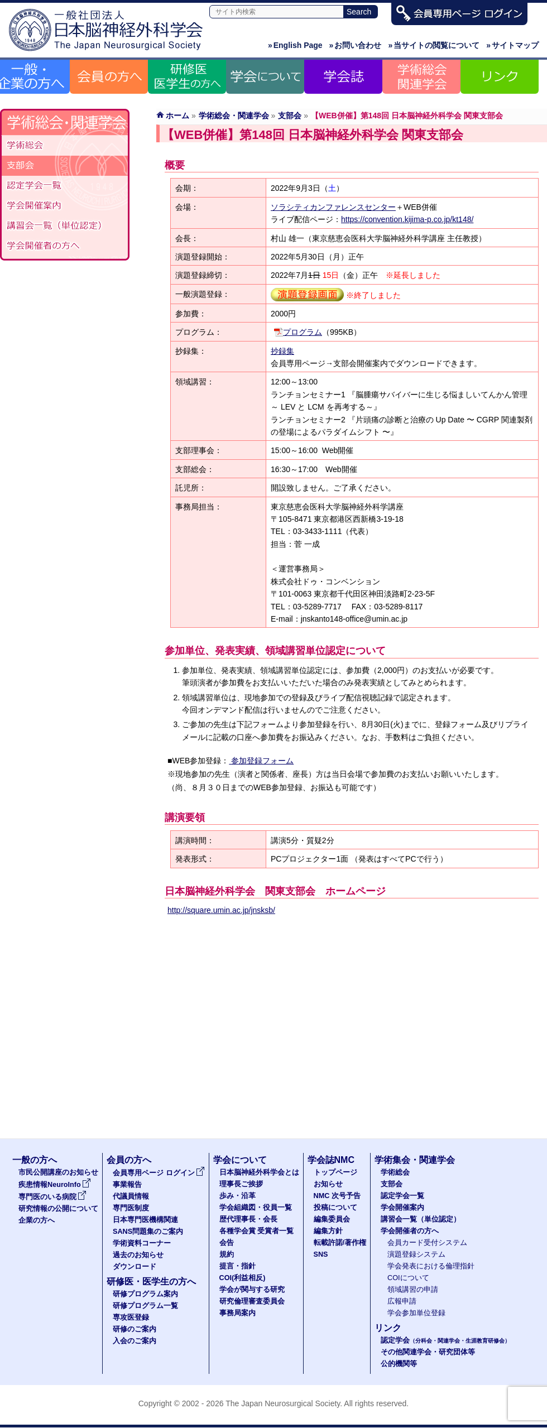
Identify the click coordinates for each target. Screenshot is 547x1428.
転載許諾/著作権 (340, 1243)
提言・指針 (237, 1266)
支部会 (289, 115)
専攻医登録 (131, 1317)
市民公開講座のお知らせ (58, 1172)
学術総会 (64, 146)
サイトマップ (512, 45)
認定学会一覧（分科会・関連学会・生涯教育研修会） (64, 186)
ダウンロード (134, 1267)
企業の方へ (36, 1220)
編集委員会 (332, 1219)
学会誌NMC (331, 1160)
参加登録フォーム (261, 760)
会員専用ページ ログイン (159, 1173)
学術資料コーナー (142, 1243)
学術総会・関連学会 (234, 115)
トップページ (335, 1172)
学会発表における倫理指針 (430, 1266)
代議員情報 (131, 1196)
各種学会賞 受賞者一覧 (256, 1231)
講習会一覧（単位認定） (64, 226)
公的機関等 (399, 1364)
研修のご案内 (134, 1329)
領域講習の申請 (412, 1290)
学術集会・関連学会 (415, 1160)
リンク (388, 1328)
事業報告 (127, 1185)
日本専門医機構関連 (145, 1220)
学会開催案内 (64, 206)
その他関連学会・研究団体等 (428, 1352)
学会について (240, 1160)
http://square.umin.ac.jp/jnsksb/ (221, 910)
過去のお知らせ (138, 1255)
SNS (321, 1254)
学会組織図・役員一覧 (255, 1207)
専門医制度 (131, 1208)
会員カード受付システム (427, 1243)
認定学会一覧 (402, 1196)
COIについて (408, 1278)
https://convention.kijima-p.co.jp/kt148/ (407, 219)
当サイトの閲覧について (433, 45)
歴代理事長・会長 (248, 1219)
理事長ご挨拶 (241, 1184)
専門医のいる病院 (52, 1197)
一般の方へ (34, 1160)
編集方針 (328, 1231)
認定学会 (445, 1340)
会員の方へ (129, 1160)
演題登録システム (416, 1254)
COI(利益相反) (242, 1278)
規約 (226, 1254)
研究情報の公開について (58, 1209)
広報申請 (401, 1301)
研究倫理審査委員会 (252, 1301)
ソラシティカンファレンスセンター (333, 207)
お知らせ (328, 1184)
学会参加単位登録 (416, 1313)
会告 (226, 1243)
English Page (295, 45)
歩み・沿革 (237, 1196)
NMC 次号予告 (337, 1196)
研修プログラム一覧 (145, 1306)
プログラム (302, 332)
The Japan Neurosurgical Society (282, 1403)
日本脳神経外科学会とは (259, 1172)
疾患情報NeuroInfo (54, 1185)
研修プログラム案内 (145, 1294)
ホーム (177, 115)
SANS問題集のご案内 (148, 1231)
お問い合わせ (355, 45)
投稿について (335, 1207)
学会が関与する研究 (252, 1290)
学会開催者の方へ (64, 246)
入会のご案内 (134, 1341)
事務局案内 (237, 1313)
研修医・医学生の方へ (151, 1281)
